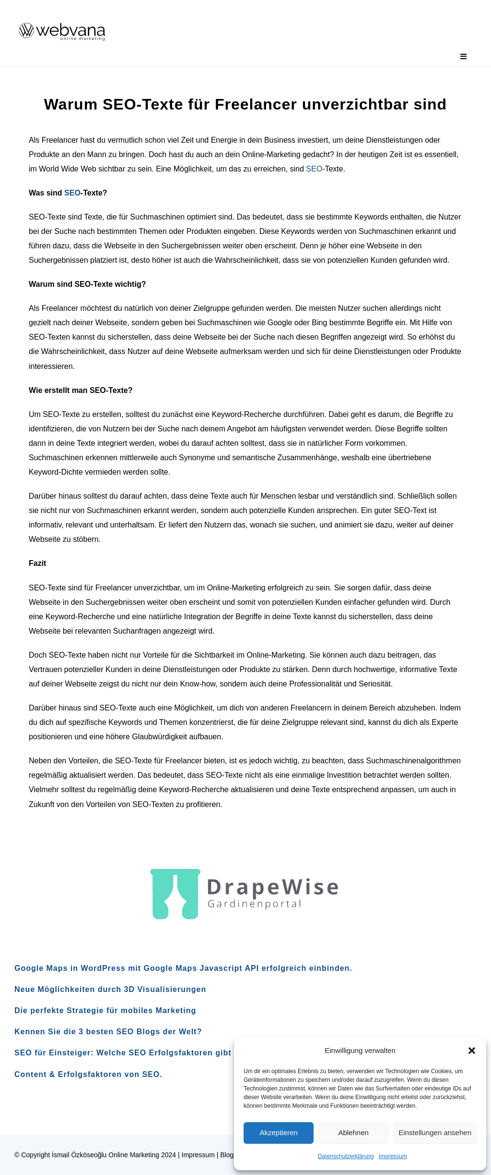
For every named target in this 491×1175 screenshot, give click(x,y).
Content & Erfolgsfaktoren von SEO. (88, 1074)
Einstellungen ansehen (434, 1132)
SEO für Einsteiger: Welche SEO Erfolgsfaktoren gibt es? (131, 1053)
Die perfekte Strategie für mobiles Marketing (105, 1010)
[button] (472, 1050)
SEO (314, 169)
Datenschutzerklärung (346, 1156)
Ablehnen (353, 1132)
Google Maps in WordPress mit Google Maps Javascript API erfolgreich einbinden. (183, 968)
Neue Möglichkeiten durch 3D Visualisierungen (110, 989)
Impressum (393, 1156)
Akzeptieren (278, 1132)
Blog (227, 1155)
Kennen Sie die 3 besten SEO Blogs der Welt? (108, 1032)
